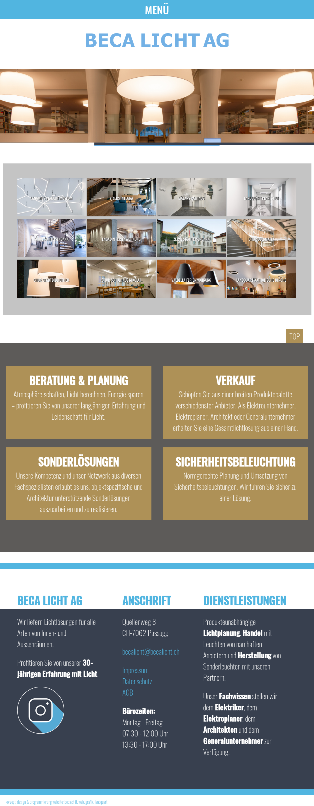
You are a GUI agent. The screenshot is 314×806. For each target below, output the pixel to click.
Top (294, 336)
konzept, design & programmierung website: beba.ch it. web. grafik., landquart (56, 802)
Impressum (135, 669)
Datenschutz (137, 681)
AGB (127, 692)
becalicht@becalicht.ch (150, 651)
